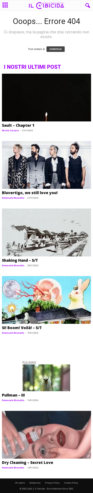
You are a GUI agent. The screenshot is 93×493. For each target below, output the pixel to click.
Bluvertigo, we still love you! (30, 192)
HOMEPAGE (55, 49)
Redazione (35, 482)
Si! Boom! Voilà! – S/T (22, 327)
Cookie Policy (71, 482)
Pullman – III (13, 395)
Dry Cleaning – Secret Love (27, 462)
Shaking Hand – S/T (20, 260)
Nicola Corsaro (10, 130)
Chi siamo (20, 482)
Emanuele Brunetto (13, 197)
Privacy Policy (52, 482)
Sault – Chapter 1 (18, 125)
